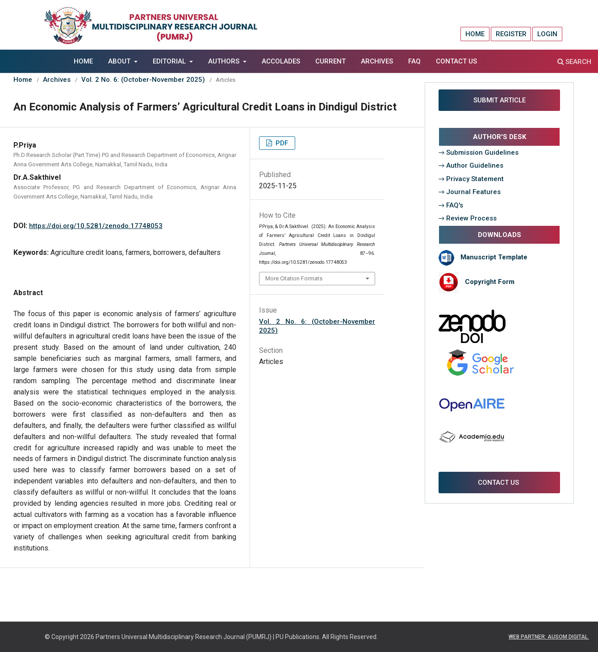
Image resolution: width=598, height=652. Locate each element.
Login (547, 34)
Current (330, 61)
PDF (281, 143)
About (120, 61)
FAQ (414, 61)
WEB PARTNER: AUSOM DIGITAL (549, 637)
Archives (377, 61)
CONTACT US (499, 482)
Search (574, 62)
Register (511, 34)
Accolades (281, 61)
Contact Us (456, 61)
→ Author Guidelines (471, 165)
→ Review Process (468, 218)
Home (83, 61)
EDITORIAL (170, 61)
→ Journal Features (470, 192)
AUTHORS (224, 61)
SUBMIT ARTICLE (499, 100)
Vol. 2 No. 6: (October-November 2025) (143, 80)
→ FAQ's (451, 205)
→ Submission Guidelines (479, 152)
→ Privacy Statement (471, 179)
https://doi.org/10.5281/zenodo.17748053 (96, 226)
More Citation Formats (293, 278)
